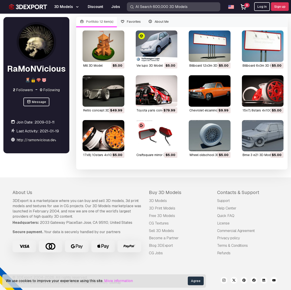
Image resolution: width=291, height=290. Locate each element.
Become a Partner (164, 238)
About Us (22, 192)
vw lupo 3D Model (149, 65)
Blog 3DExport (161, 245)
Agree (196, 281)
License (223, 223)
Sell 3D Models (161, 230)
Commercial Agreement (236, 230)
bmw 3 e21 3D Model (258, 155)
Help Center (226, 208)
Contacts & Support (238, 192)
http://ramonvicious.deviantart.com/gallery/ (54, 140)
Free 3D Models (162, 215)
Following (50, 90)
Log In (262, 7)
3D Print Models (162, 208)
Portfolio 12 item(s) (96, 22)
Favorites (130, 22)
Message (36, 102)
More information (118, 280)
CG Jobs (156, 253)
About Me (158, 22)
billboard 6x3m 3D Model (261, 65)
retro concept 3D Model (101, 110)
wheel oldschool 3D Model (209, 155)
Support (223, 200)
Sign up (280, 7)
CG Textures (159, 223)
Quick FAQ (225, 215)
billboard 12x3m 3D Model (208, 65)
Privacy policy (228, 238)
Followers (23, 90)
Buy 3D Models (165, 192)
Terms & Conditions (232, 245)
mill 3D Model (93, 65)
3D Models (158, 200)
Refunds (224, 253)
